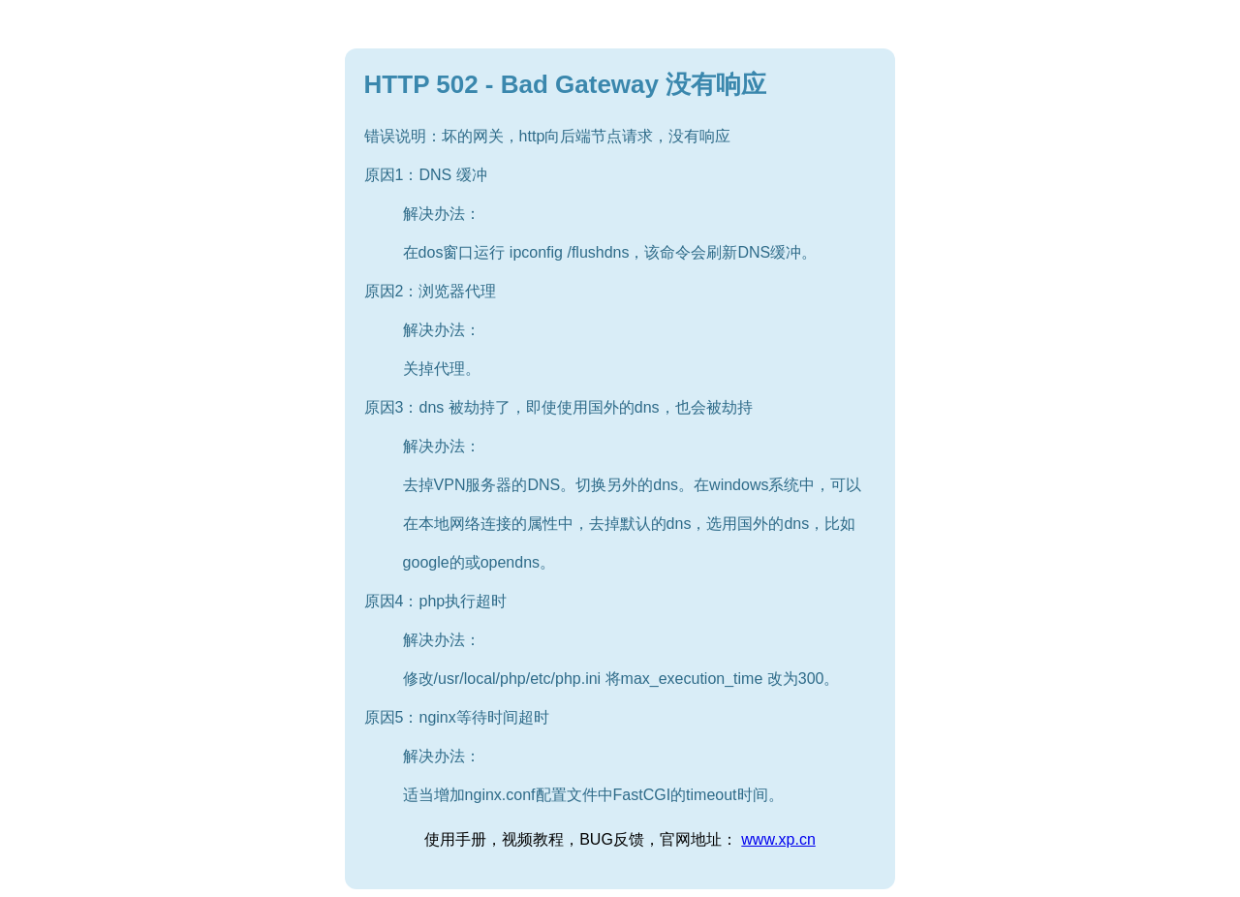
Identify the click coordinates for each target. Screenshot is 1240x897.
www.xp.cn (778, 839)
